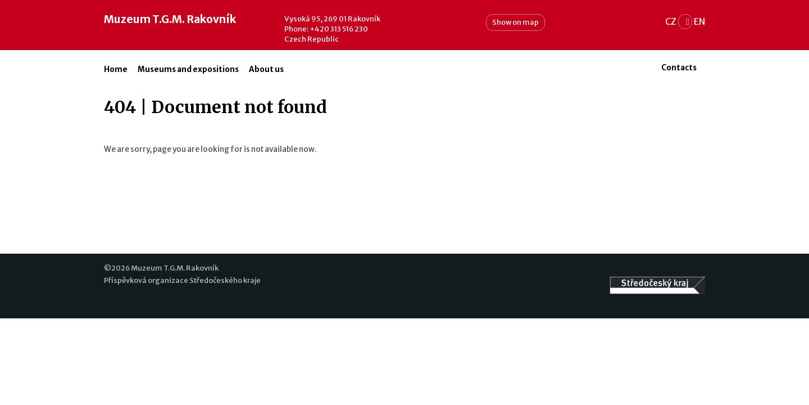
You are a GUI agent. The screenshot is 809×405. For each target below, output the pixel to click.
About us (266, 69)
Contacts (679, 68)
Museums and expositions (188, 69)
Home (116, 69)
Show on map (515, 21)
